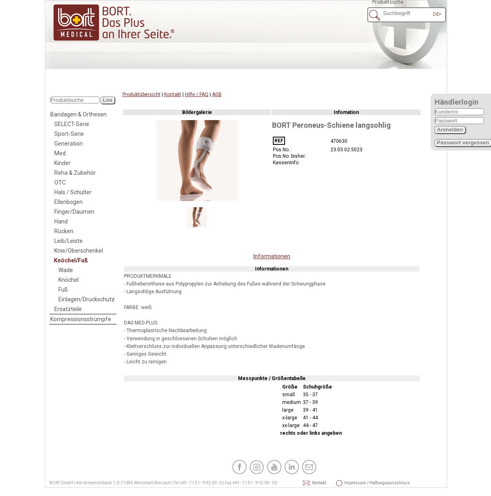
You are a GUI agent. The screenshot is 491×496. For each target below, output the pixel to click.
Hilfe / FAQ (196, 94)
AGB (217, 94)
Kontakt (172, 94)
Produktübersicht (141, 94)
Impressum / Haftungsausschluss (355, 483)
